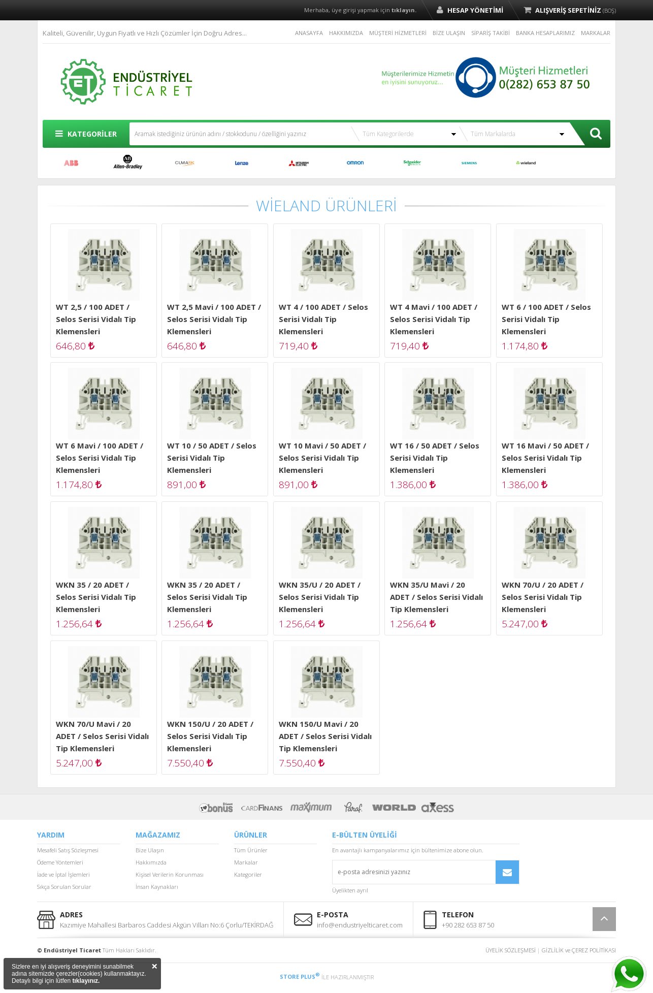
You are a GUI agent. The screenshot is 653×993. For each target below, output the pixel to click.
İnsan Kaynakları (157, 886)
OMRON (355, 163)
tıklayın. (403, 10)
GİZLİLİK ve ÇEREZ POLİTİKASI (579, 950)
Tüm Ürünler (251, 850)
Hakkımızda (151, 862)
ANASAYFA (309, 33)
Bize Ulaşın (150, 850)
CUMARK (184, 163)
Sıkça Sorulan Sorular (64, 886)
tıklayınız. (86, 980)
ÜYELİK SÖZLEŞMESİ (510, 950)
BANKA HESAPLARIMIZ (545, 33)
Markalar (246, 862)
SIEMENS (469, 163)
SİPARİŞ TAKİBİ (490, 33)
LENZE (241, 163)
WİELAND (526, 163)
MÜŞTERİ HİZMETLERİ (398, 33)
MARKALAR (595, 33)
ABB (71, 163)
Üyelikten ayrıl (350, 890)
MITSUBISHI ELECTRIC (298, 163)
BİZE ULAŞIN (449, 33)
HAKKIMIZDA (346, 33)
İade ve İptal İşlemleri (63, 874)
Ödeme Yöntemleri (60, 862)
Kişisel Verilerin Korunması (170, 874)
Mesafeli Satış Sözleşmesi (68, 850)
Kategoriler (248, 874)
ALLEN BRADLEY (128, 163)
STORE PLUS (300, 976)
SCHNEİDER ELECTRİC (412, 163)
